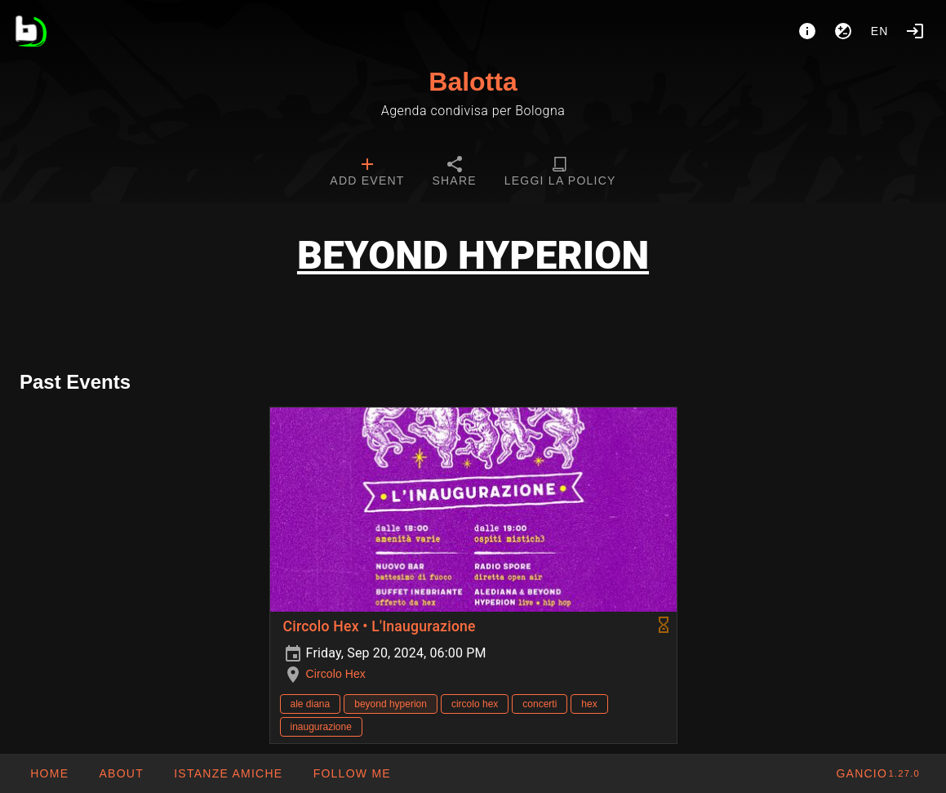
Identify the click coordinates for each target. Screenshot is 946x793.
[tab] (367, 173)
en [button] (880, 31)
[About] (807, 31)
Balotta (473, 81)
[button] (227, 773)
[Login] (915, 31)
